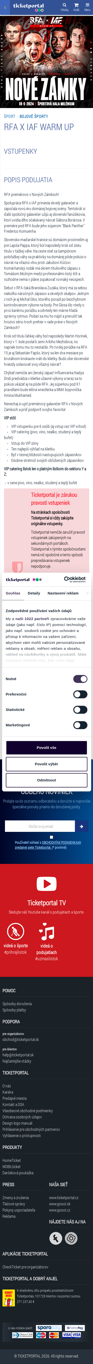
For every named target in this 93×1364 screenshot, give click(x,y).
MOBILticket (11, 1166)
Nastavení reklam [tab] (63, 593)
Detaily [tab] (34, 593)
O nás (6, 1085)
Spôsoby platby (14, 1009)
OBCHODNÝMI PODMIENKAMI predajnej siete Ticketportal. (48, 845)
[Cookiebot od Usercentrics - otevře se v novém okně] (65, 579)
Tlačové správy (13, 1203)
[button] (76, 8)
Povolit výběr (46, 764)
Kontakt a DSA (13, 1104)
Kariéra (7, 1092)
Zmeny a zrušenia (15, 1197)
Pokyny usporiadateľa (18, 1210)
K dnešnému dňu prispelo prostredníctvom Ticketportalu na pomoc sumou (48, 1296)
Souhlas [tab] (13, 593)
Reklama (8, 1216)
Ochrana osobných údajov (22, 1116)
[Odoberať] (81, 826)
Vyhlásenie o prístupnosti (21, 1135)
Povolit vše (46, 747)
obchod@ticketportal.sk (20, 1039)
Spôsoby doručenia (17, 1003)
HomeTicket (11, 1160)
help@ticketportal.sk (18, 1054)
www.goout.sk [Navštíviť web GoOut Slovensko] (59, 1203)
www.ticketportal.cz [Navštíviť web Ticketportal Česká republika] (63, 1197)
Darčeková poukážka (17, 1172)
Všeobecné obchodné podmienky (27, 1110)
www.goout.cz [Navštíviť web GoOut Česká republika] (59, 1210)
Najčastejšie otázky (16, 1061)
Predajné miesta (14, 1098)
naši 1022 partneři (32, 619)
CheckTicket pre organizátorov (25, 1266)
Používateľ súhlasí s (48, 845)
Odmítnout (46, 780)
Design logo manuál (17, 1123)
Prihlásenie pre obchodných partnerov (31, 1129)
